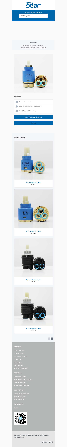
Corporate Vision (19, 353)
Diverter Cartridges (19, 382)
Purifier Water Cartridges (21, 385)
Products (40, 45)
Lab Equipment (18, 365)
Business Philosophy (20, 356)
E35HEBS (43, 47)
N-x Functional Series (33, 182)
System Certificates (20, 396)
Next (52, 339)
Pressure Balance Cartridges (22, 379)
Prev (49, 339)
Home (34, 45)
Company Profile (19, 350)
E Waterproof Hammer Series (30, 47)
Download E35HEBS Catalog (33, 117)
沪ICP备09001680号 (46, 442)
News (16, 407)
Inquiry (33, 123)
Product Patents (19, 399)
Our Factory (17, 362)
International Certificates (21, 393)
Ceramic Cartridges (20, 376)
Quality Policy (18, 359)
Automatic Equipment (20, 368)
